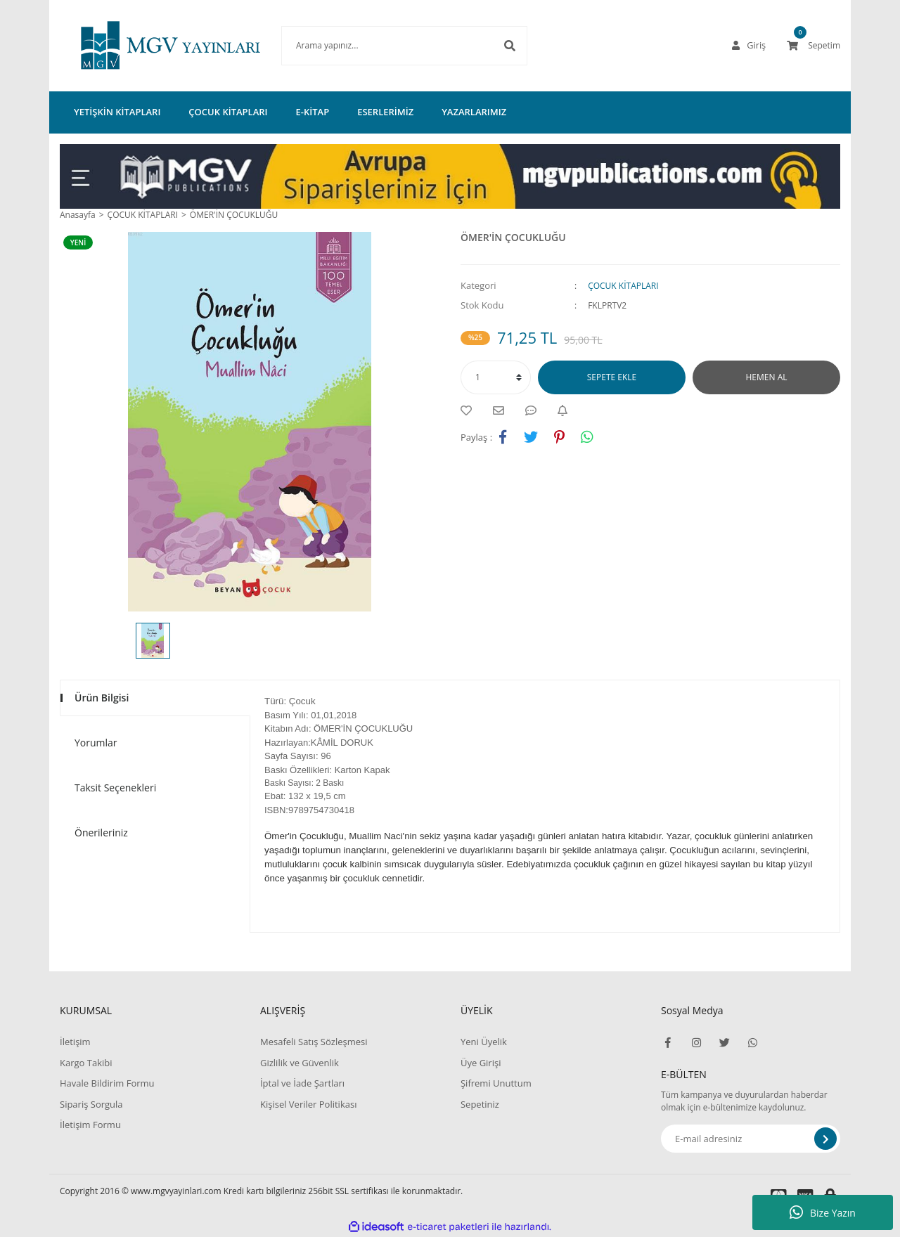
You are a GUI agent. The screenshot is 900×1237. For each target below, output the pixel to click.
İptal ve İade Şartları (302, 1083)
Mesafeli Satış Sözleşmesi (314, 1041)
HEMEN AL (767, 377)
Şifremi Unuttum (496, 1083)
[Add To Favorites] (470, 410)
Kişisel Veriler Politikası (308, 1104)
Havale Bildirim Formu (107, 1083)
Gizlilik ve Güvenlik (299, 1062)
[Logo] (149, 45)
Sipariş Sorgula (91, 1104)
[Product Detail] (81, 242)
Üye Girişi (481, 1062)
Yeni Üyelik (484, 1041)
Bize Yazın (823, 1212)
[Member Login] (749, 45)
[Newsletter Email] (750, 1139)
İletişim (75, 1041)
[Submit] (825, 1138)
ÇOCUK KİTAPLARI (623, 286)
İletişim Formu (90, 1124)
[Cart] (813, 45)
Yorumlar (96, 742)
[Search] (383, 45)
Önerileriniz (101, 832)
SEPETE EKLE (611, 377)
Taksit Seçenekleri (115, 787)
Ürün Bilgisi (102, 697)
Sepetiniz (480, 1104)
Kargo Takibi (86, 1062)
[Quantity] (496, 377)
